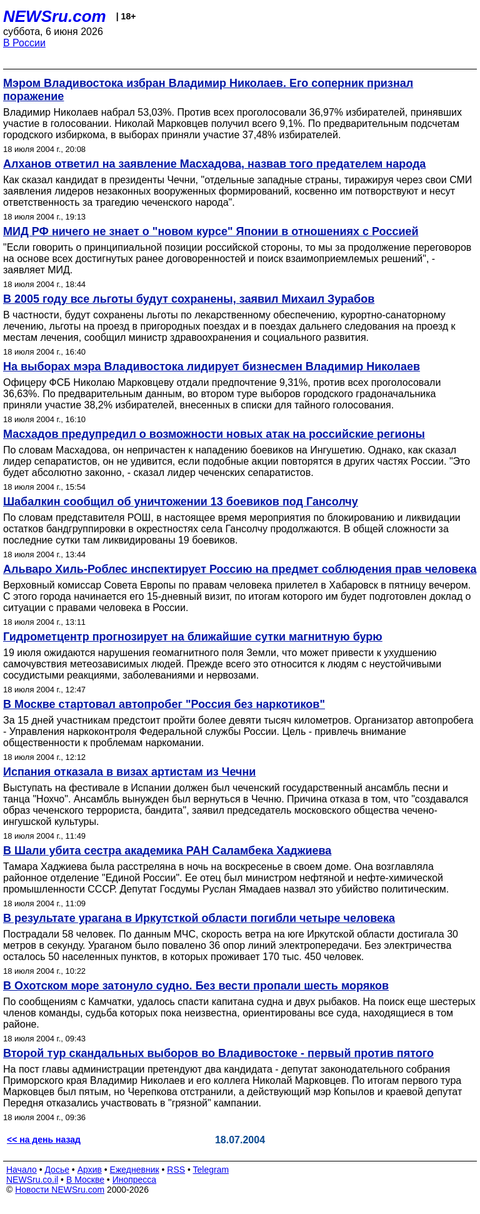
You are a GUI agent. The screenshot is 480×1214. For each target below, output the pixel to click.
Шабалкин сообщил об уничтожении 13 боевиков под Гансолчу (180, 501)
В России (24, 43)
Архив (90, 1170)
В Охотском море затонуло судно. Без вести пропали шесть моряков (196, 985)
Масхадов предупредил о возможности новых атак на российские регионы (214, 434)
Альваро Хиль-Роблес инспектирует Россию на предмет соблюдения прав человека (239, 569)
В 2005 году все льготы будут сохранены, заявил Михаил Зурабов (188, 299)
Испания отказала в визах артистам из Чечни (129, 772)
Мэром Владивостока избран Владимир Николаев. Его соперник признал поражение (208, 90)
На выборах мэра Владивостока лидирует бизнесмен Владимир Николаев (211, 366)
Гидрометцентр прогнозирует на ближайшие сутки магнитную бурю (192, 636)
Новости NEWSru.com (59, 1190)
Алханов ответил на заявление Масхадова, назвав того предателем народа (214, 164)
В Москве (85, 1180)
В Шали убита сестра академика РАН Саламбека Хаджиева (167, 850)
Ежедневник (134, 1170)
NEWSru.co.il (32, 1180)
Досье (56, 1170)
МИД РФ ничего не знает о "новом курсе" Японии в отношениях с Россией (211, 231)
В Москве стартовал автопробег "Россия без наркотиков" (164, 704)
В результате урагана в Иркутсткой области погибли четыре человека (199, 918)
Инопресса (134, 1180)
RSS (176, 1170)
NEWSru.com (54, 16)
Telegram (211, 1170)
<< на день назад (44, 1140)
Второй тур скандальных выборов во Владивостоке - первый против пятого (218, 1053)
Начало (21, 1170)
